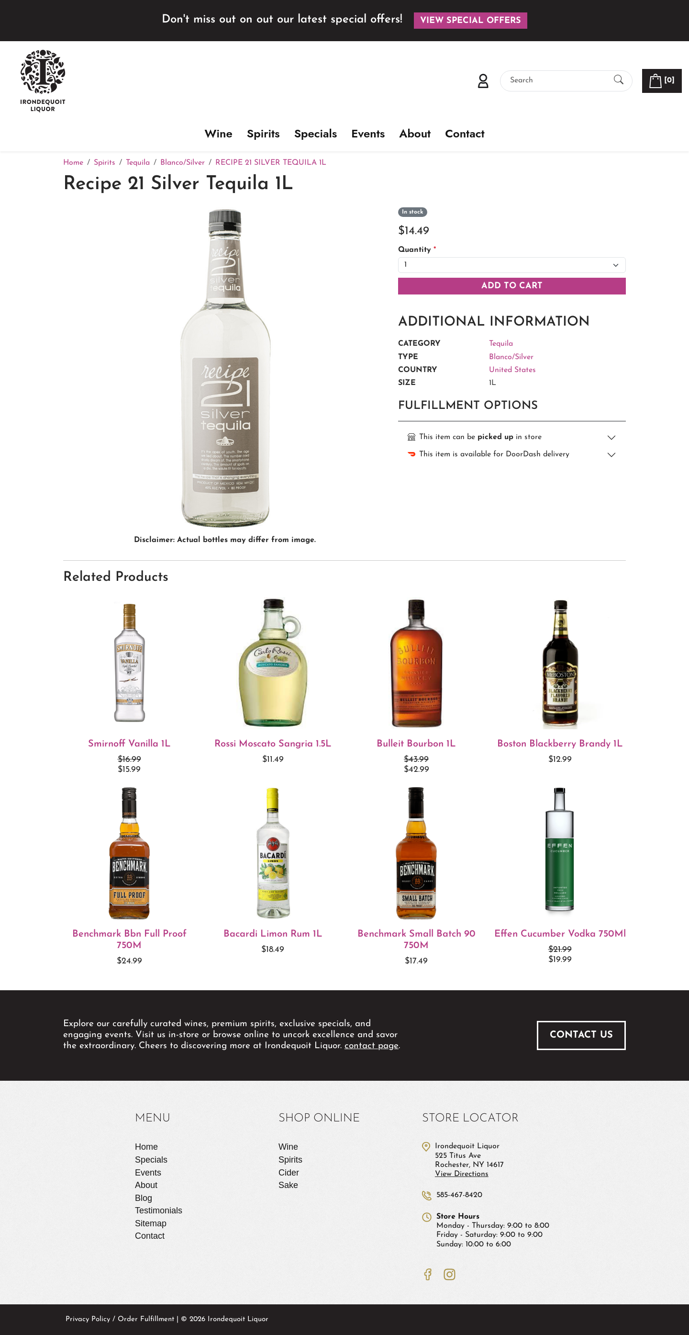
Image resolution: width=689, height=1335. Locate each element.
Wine (219, 134)
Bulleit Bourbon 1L (416, 744)
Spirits (263, 134)
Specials (315, 134)
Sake (288, 1185)
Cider (288, 1172)
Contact (464, 134)
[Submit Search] (618, 80)
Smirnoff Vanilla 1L (129, 744)
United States (512, 370)
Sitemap (151, 1223)
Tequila (501, 344)
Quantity (417, 250)
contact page (371, 1046)
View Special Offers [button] (470, 20)
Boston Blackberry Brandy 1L (560, 744)
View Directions (462, 1174)
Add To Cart (512, 286)
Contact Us (581, 1035)
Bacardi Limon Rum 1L (272, 934)
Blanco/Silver (511, 357)
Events (368, 134)
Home (146, 1147)
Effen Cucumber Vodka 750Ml (560, 934)
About (415, 134)
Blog (143, 1198)
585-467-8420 (459, 1195)
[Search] (558, 80)
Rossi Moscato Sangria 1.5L (273, 744)
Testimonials (158, 1210)
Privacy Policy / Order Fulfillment (120, 1319)
